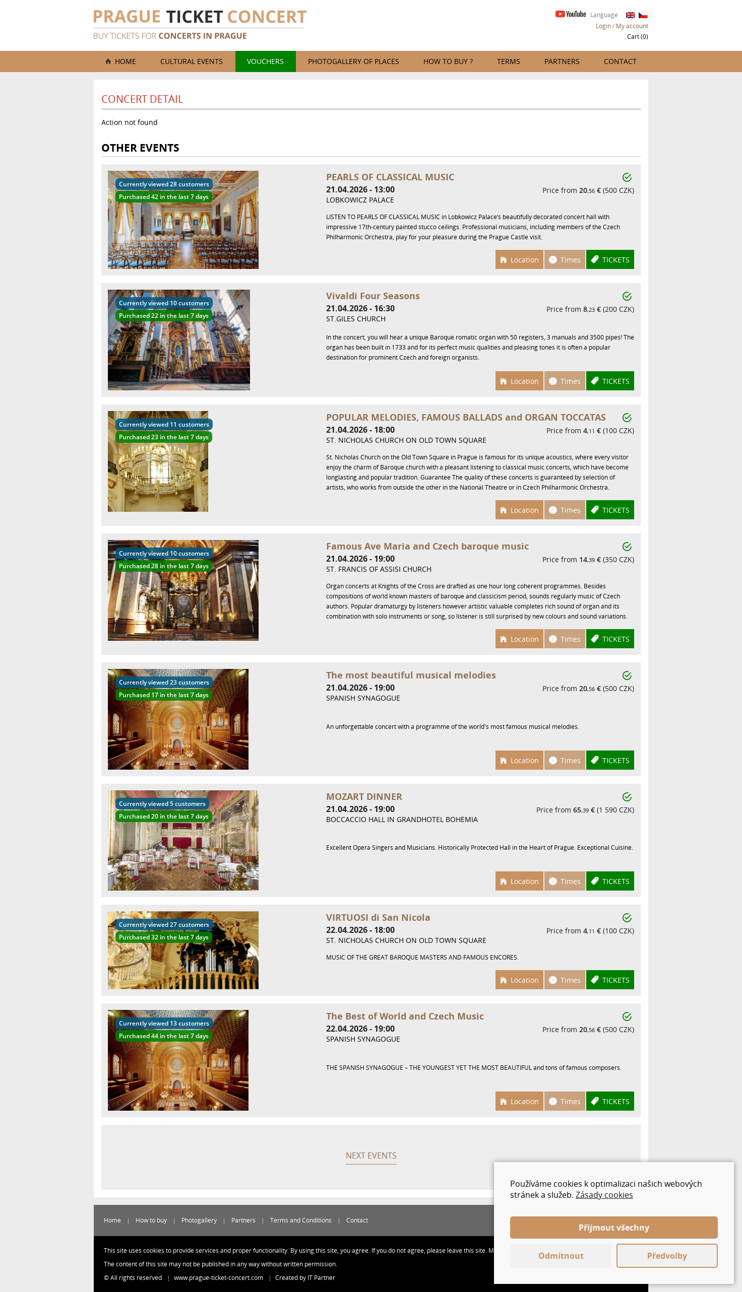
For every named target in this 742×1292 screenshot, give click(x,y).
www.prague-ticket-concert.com (219, 1277)
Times (571, 259)
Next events (371, 1155)
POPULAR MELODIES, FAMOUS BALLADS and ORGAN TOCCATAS (466, 417)
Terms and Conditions (301, 1220)
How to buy (151, 1220)
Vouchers (265, 61)
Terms (508, 61)
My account (632, 26)
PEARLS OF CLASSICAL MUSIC (390, 177)
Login (603, 26)
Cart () (637, 36)
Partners (562, 61)
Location (525, 259)
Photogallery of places (353, 61)
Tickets (616, 259)
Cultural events (191, 61)
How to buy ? (448, 61)
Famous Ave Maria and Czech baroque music (427, 546)
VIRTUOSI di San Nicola (378, 917)
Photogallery (199, 1220)
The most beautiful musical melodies (411, 675)
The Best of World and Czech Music (405, 1016)
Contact (620, 61)
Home (125, 61)
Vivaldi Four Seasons (373, 296)
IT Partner (321, 1277)
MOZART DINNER (364, 796)
